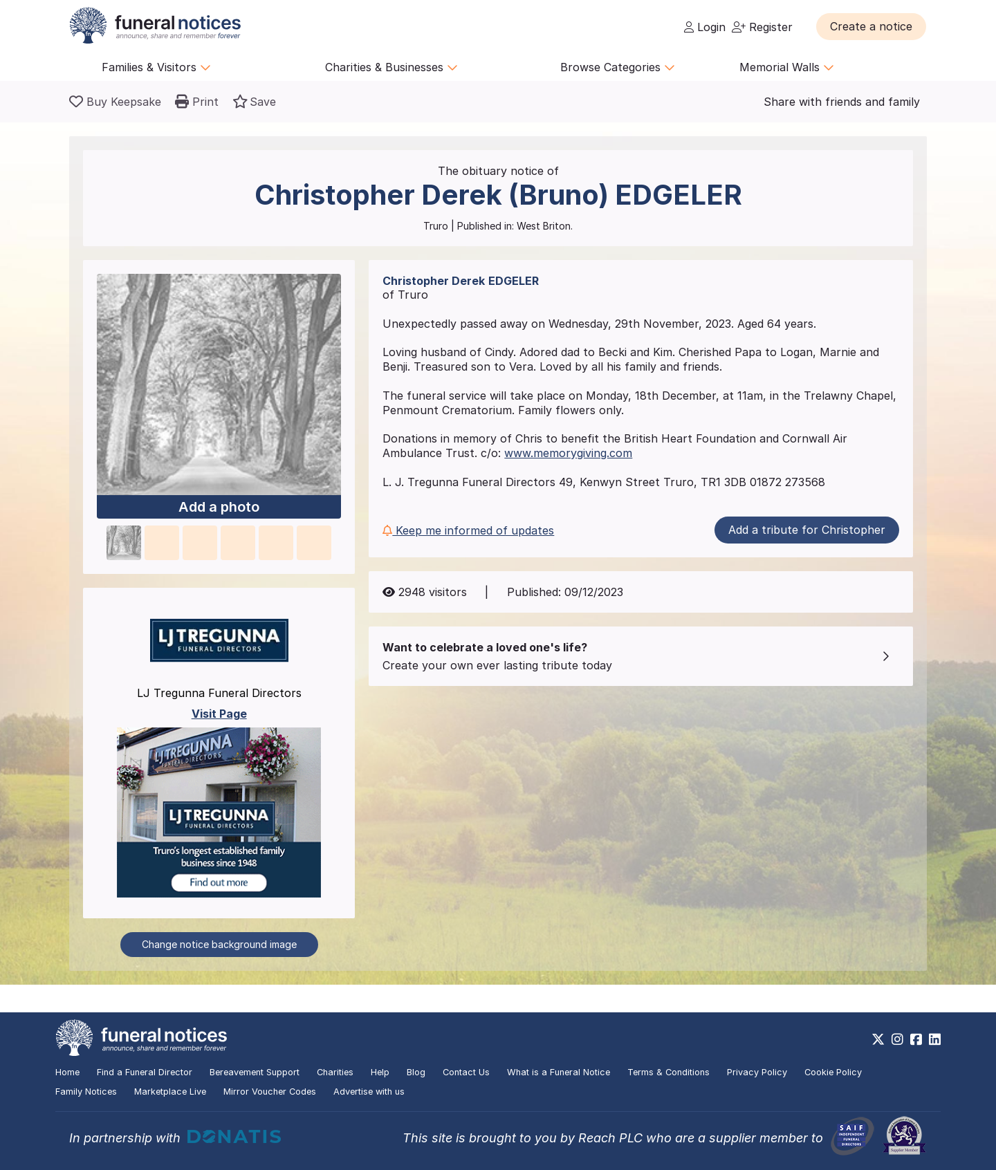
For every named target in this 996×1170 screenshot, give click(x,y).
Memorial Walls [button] (786, 67)
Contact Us (466, 1072)
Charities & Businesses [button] (391, 67)
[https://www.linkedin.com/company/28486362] (935, 1039)
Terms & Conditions (668, 1072)
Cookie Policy (833, 1072)
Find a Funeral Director (144, 1072)
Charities (335, 1072)
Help (380, 1072)
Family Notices (86, 1091)
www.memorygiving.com (568, 453)
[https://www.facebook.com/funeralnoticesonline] (916, 1039)
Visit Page (219, 714)
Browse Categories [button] (617, 67)
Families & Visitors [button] (156, 67)
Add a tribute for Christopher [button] (806, 530)
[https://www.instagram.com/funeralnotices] (897, 1039)
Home (67, 1072)
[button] (871, 26)
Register (762, 27)
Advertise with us (369, 1091)
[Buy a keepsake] (115, 102)
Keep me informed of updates (468, 530)
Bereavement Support (254, 1072)
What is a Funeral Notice (558, 1072)
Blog (416, 1072)
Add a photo (218, 507)
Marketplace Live (170, 1091)
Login (705, 27)
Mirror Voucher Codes (269, 1091)
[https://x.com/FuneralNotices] (878, 1039)
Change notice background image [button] (219, 944)
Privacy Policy (757, 1072)
